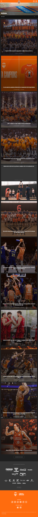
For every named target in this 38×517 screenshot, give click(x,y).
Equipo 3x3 (16, 343)
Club (16, 53)
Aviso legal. (12, 512)
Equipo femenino (16, 452)
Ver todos (19, 487)
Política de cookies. (23, 512)
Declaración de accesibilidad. (30, 512)
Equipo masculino (16, 89)
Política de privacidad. (17, 512)
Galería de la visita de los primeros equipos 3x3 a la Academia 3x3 (19, 166)
